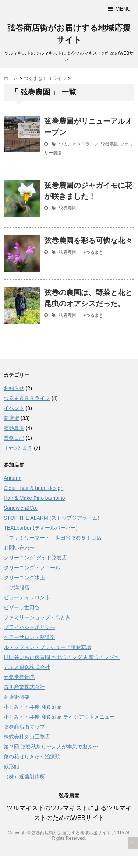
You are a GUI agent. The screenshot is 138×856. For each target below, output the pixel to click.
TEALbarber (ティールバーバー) (41, 528)
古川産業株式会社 (24, 687)
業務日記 (14, 438)
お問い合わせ (19, 548)
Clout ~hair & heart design (33, 488)
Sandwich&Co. (21, 508)
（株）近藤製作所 (24, 776)
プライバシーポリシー (29, 627)
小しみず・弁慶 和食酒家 (33, 707)
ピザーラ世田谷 (22, 607)
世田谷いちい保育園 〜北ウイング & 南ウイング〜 (62, 657)
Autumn (12, 478)
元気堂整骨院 (19, 677)
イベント (14, 408)
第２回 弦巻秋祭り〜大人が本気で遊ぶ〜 (51, 747)
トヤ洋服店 (16, 587)
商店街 (11, 418)
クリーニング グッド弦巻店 (35, 558)
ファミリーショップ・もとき (37, 617)
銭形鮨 (11, 766)
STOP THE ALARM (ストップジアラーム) (51, 518)
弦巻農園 (109, 144)
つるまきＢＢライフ (79, 144)
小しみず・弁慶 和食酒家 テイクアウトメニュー (59, 717)
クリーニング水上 (24, 577)
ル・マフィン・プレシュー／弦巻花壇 (47, 647)
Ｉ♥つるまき (91, 252)
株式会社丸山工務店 (27, 737)
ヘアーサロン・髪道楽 (29, 637)
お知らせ (14, 388)
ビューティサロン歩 (27, 597)
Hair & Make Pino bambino (34, 498)
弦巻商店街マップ (24, 727)
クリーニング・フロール (32, 568)
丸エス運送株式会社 (27, 667)
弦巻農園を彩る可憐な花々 (88, 240)
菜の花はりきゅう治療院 (32, 756)
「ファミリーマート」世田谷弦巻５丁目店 (53, 538)
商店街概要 (16, 697)
